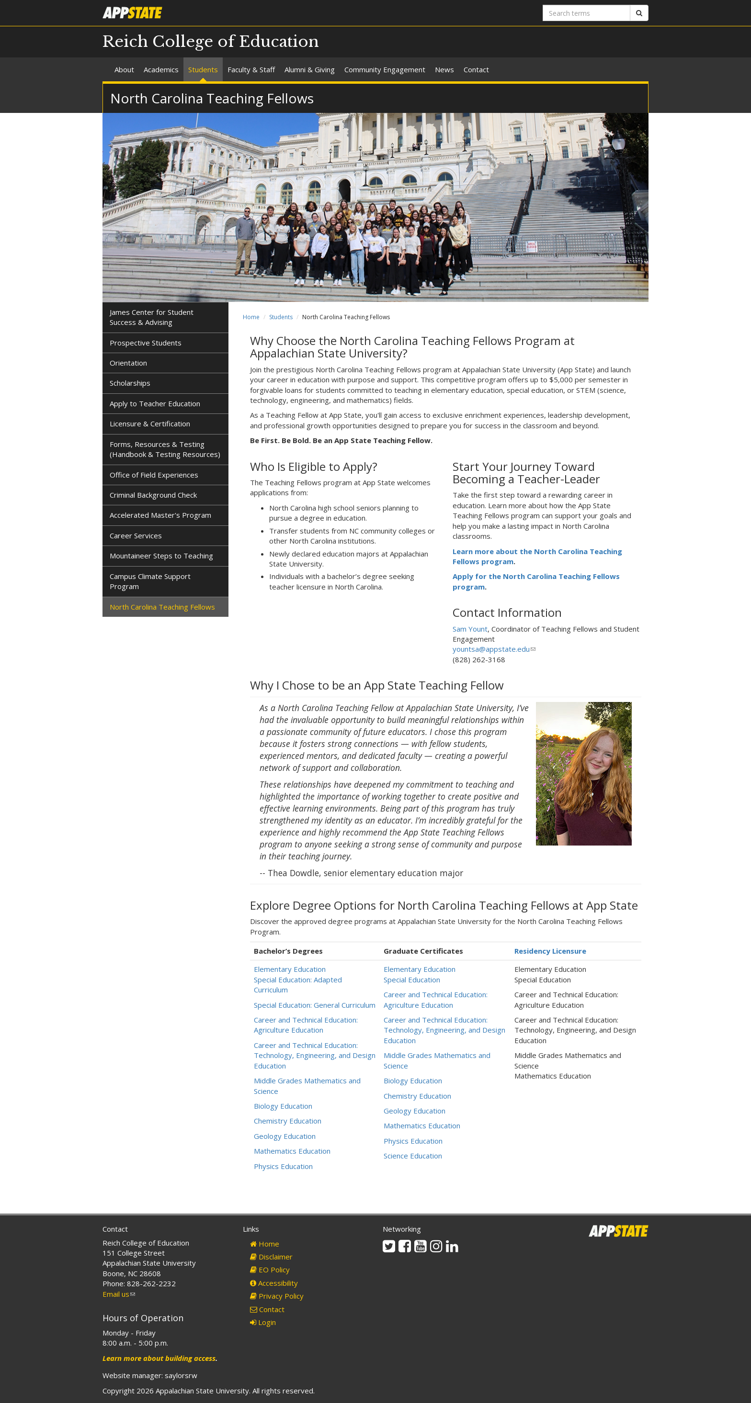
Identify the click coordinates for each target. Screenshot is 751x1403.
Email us (118, 1294)
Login (263, 1322)
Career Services (136, 535)
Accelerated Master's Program (160, 515)
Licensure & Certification (150, 423)
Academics (161, 69)
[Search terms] (586, 13)
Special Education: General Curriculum (315, 1005)
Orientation (128, 362)
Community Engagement (384, 69)
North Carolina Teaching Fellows (162, 607)
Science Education (413, 1155)
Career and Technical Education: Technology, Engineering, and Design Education (315, 1055)
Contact (476, 69)
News (444, 69)
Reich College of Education (210, 41)
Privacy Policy (277, 1296)
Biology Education (283, 1106)
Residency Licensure (550, 951)
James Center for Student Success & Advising (151, 317)
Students (203, 69)
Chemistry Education (287, 1120)
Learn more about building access (159, 1358)
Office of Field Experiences (154, 474)
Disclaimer (271, 1256)
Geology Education (285, 1136)
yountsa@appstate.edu (494, 649)
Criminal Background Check (153, 495)
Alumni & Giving (309, 69)
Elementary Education (290, 969)
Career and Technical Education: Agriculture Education (306, 1025)
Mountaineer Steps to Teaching (161, 555)
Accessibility (274, 1283)
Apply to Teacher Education (155, 403)
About (124, 69)
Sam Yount (470, 629)
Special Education (412, 979)
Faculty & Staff (251, 69)
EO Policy (270, 1269)
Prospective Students (146, 342)
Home (251, 317)
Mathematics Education (292, 1151)
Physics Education (283, 1166)
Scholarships (130, 383)
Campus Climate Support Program (150, 581)
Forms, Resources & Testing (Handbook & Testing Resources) (165, 449)
